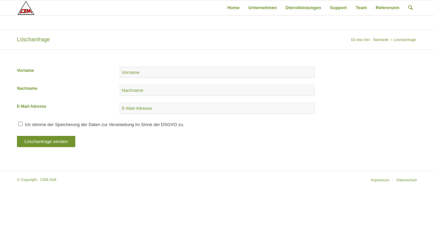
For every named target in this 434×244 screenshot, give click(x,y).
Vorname (25, 70)
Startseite (381, 40)
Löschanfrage (33, 39)
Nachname (27, 88)
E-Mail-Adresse (31, 106)
